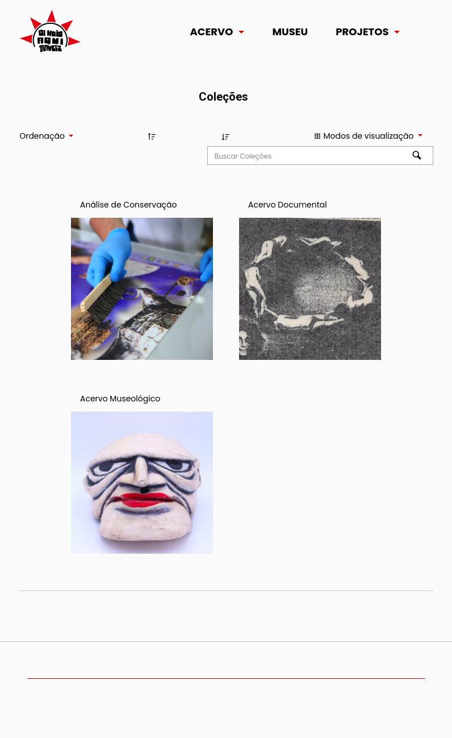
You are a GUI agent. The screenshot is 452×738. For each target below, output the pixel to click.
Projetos (362, 31)
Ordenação (42, 136)
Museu (290, 31)
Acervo (211, 31)
